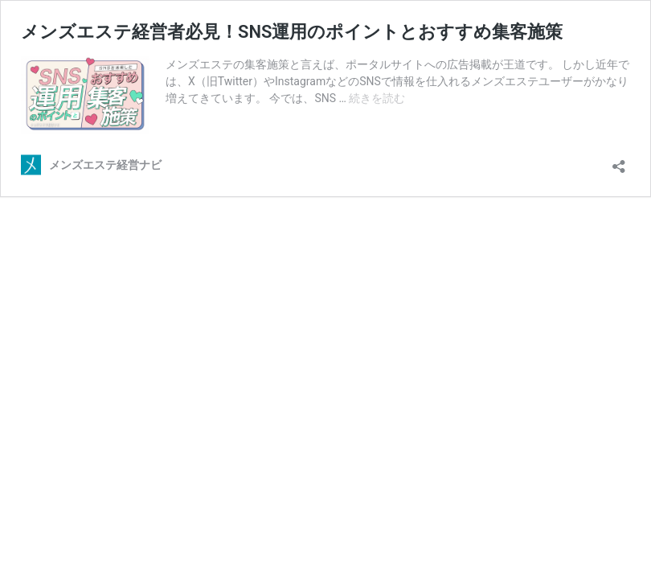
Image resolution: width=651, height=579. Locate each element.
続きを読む (377, 98)
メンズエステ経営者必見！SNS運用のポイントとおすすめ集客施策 (292, 32)
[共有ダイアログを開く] (619, 161)
